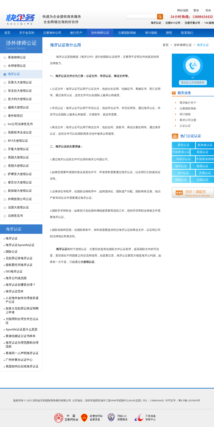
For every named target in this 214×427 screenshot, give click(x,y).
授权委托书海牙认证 (19, 265)
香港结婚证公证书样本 (21, 336)
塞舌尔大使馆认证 (20, 182)
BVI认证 (183, 173)
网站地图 (182, 10)
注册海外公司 (52, 32)
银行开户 (76, 32)
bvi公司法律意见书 (20, 124)
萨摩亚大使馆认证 (20, 174)
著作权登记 (15, 115)
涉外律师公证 (100, 32)
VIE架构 (209, 22)
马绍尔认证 (183, 159)
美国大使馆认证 (18, 165)
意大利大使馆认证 (20, 99)
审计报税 (151, 32)
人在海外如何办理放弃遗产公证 (22, 299)
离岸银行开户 (188, 102)
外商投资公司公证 (20, 199)
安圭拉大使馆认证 (20, 90)
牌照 (169, 32)
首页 (7, 32)
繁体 (196, 10)
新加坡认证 (205, 145)
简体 (208, 10)
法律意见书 (15, 215)
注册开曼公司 (192, 22)
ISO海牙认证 (14, 271)
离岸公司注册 (188, 120)
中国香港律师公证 (205, 160)
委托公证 (184, 145)
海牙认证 (156, 22)
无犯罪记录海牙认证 (19, 258)
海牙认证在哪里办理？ (21, 284)
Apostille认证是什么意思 (21, 329)
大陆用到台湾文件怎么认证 (22, 320)
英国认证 (202, 166)
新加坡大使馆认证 (20, 190)
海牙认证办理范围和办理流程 (22, 344)
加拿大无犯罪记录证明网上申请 (22, 310)
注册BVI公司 (172, 22)
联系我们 (187, 32)
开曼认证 (205, 173)
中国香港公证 (181, 152)
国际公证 (12, 251)
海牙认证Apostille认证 (20, 245)
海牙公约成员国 (16, 278)
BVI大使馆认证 (18, 140)
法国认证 (202, 179)
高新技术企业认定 (20, 132)
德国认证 (181, 179)
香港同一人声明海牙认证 (22, 353)
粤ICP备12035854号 (189, 400)
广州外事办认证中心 (19, 359)
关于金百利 (26, 32)
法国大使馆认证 (18, 207)
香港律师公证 (17, 57)
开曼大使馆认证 (18, 149)
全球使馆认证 (17, 65)
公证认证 (185, 125)
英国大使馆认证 (18, 157)
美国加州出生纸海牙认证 (22, 366)
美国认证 (202, 152)
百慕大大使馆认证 (20, 82)
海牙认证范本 (15, 291)
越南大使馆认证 (18, 107)
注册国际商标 (127, 32)
